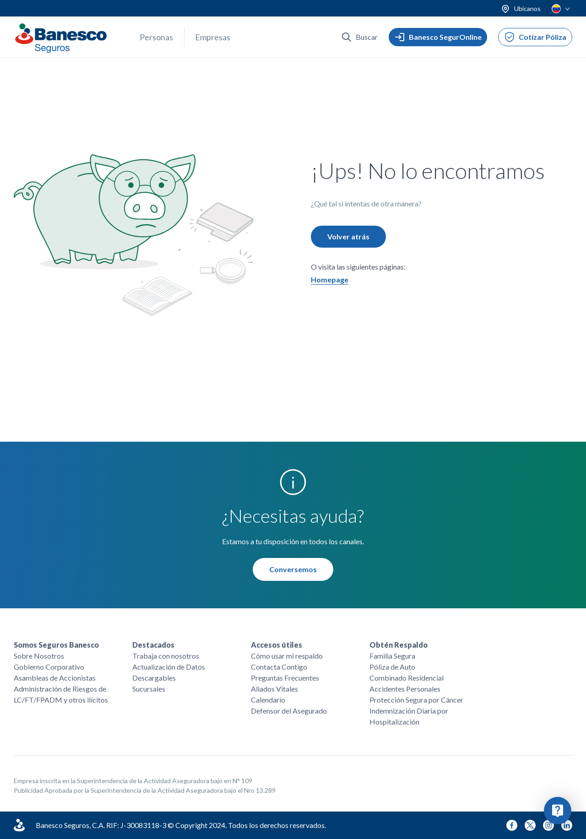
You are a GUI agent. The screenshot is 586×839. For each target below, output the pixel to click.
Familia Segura (392, 655)
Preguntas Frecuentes (285, 677)
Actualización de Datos (168, 666)
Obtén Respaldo (398, 644)
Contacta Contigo (279, 666)
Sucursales (148, 688)
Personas (156, 37)
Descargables (154, 677)
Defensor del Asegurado (289, 710)
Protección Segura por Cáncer (416, 699)
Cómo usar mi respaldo (287, 655)
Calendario (268, 699)
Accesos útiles (276, 644)
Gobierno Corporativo (49, 666)
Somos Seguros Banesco (56, 644)
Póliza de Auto (392, 666)
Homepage (329, 280)
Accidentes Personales (404, 688)
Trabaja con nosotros (165, 655)
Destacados (153, 644)
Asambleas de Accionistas (55, 677)
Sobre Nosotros (39, 655)
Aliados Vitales (274, 688)
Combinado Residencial (406, 677)
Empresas (212, 37)
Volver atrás (348, 237)
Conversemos (293, 569)
